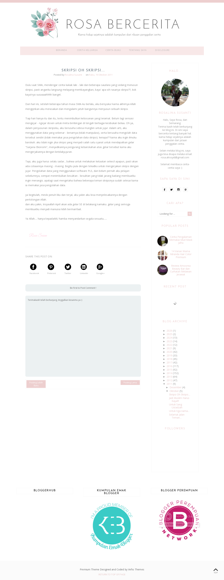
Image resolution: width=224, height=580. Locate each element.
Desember (176, 387)
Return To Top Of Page (112, 574)
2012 (170, 380)
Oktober (175, 391)
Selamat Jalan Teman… (176, 416)
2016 (170, 366)
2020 (170, 351)
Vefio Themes (136, 569)
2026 (170, 330)
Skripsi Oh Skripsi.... (179, 394)
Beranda (61, 50)
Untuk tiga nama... (179, 411)
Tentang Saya (138, 50)
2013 (170, 376)
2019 (170, 355)
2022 (170, 344)
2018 (170, 359)
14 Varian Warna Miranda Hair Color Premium (180, 254)
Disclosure (162, 50)
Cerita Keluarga (87, 50)
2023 (170, 341)
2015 (170, 369)
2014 (170, 373)
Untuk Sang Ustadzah (175, 406)
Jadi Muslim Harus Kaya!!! (179, 399)
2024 (170, 337)
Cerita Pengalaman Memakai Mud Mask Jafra (180, 239)
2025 (170, 334)
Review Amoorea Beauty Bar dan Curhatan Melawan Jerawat (180, 270)
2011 (170, 383)
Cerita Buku (113, 50)
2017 (170, 362)
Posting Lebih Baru (36, 384)
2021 (170, 348)
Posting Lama (130, 382)
